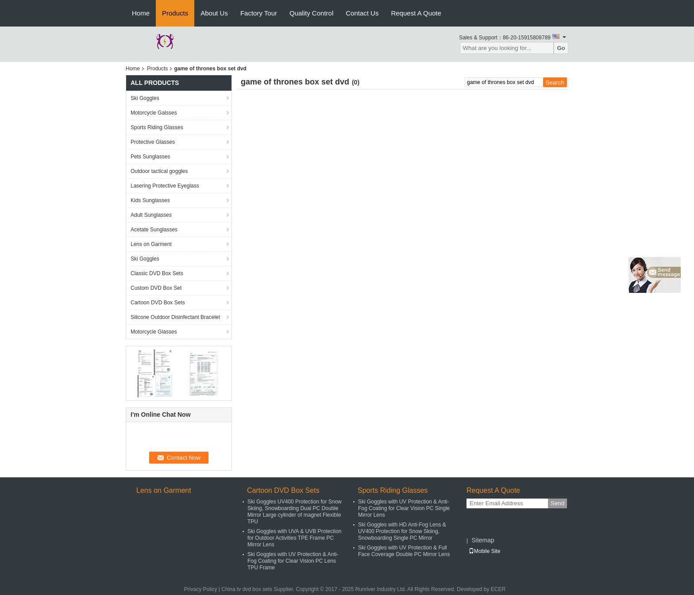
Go (561, 48)
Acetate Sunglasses (154, 229)
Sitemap (482, 540)
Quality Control (311, 13)
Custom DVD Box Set (156, 288)
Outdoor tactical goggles (159, 171)
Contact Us (362, 13)
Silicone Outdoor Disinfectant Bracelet (175, 317)
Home (141, 13)
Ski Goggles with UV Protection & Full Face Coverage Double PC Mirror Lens (404, 551)
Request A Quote (416, 13)
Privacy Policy (200, 589)
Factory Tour (258, 13)
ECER (498, 589)
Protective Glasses (153, 142)
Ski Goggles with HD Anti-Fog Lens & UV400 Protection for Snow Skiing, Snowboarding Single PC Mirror (402, 531)
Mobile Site (484, 551)
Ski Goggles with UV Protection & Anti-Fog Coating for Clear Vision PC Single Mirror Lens (404, 508)
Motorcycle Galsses (154, 113)
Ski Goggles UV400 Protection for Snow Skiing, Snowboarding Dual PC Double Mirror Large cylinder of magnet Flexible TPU (294, 512)
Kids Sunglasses (150, 200)
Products (175, 13)
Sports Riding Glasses (157, 127)
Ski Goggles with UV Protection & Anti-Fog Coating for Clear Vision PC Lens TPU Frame (292, 561)
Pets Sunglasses (150, 157)
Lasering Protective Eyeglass (165, 186)
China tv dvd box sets (246, 589)
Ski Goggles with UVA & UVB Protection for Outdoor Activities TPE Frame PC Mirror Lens (294, 538)
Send (557, 503)
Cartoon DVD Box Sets (158, 302)
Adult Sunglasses (151, 215)
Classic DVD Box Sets (157, 273)
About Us (214, 13)
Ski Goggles (145, 98)
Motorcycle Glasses (154, 332)
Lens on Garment (151, 244)
